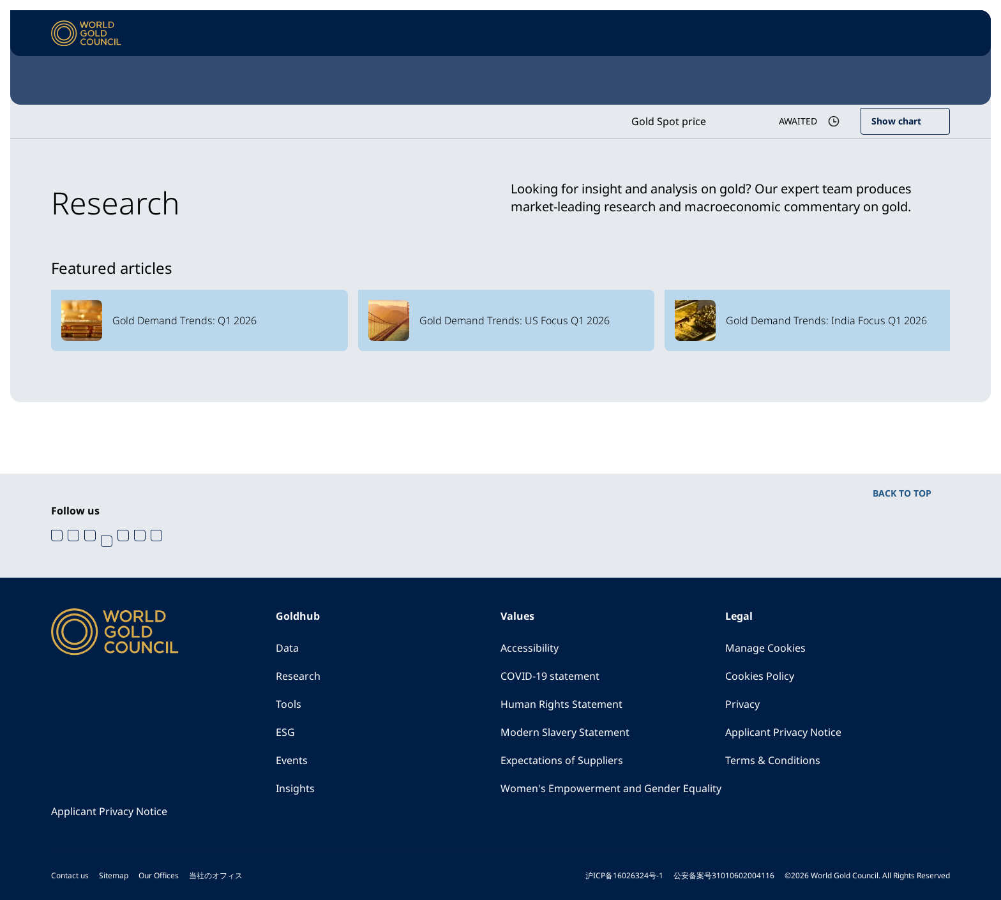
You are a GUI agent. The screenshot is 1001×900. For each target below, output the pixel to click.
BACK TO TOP (902, 493)
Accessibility (529, 648)
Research (298, 676)
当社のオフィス (216, 875)
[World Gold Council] (86, 33)
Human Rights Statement (561, 704)
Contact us (70, 875)
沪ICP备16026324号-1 (624, 875)
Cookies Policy (759, 676)
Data (287, 648)
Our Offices (159, 875)
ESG (285, 732)
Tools (288, 704)
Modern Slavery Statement (564, 732)
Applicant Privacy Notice (783, 732)
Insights (295, 788)
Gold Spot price (668, 121)
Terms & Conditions (772, 760)
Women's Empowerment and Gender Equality (610, 788)
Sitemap (113, 875)
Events (292, 760)
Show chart (896, 121)
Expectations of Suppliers (561, 760)
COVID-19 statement (549, 676)
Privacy (742, 704)
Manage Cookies (765, 648)
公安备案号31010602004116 (724, 875)
